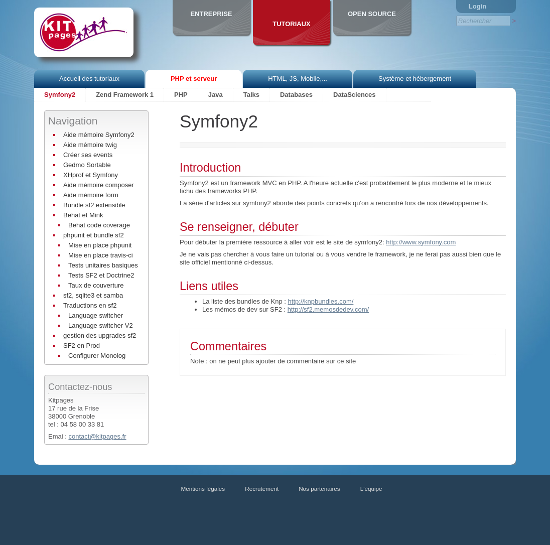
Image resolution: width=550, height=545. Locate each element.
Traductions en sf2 (89, 305)
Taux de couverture (96, 285)
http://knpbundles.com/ (321, 301)
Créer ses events (87, 155)
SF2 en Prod (81, 345)
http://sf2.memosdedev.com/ (328, 309)
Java (215, 94)
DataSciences (354, 94)
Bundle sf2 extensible (94, 205)
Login (477, 6)
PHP (181, 94)
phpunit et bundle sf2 (93, 235)
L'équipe (371, 488)
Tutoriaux (291, 24)
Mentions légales (203, 488)
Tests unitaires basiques (103, 265)
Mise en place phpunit (99, 245)
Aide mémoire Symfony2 (98, 135)
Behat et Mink (83, 215)
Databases (296, 94)
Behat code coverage (99, 225)
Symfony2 (59, 94)
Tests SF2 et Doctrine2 (101, 275)
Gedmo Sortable (87, 165)
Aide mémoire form (90, 195)
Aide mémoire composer (98, 185)
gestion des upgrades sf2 (99, 335)
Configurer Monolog (96, 355)
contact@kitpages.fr (97, 436)
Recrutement (262, 488)
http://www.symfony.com (421, 242)
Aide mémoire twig (90, 145)
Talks (251, 94)
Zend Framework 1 (125, 94)
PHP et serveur (194, 78)
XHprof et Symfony (90, 175)
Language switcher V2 (100, 325)
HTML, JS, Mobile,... (297, 78)
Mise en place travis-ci (100, 255)
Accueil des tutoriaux (89, 78)
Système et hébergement (414, 78)
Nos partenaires (319, 488)
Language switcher (95, 315)
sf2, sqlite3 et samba (93, 295)
